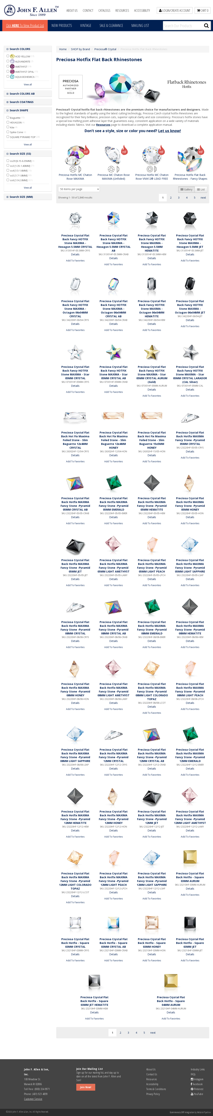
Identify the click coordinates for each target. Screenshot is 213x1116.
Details (75, 254)
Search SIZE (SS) (20, 153)
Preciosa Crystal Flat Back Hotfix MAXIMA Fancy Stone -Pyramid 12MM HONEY (113, 817)
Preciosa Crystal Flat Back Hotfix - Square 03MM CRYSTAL (75, 942)
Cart (202, 10)
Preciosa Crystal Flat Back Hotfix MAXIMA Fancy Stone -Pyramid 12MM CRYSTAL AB (152, 755)
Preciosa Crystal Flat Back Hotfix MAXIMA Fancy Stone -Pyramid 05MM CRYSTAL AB (75, 503)
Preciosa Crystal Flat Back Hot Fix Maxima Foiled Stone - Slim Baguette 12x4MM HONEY (113, 440)
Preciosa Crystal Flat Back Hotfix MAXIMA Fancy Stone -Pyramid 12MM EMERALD (190, 755)
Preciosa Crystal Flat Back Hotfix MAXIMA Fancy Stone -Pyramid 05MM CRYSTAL (190, 438)
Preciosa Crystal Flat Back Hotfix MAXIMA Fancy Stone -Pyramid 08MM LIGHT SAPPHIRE (75, 755)
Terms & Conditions (156, 1089)
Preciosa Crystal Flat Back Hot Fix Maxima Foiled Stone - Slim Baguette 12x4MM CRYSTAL (75, 440)
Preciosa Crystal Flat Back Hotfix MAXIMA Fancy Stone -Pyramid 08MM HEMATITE (190, 627)
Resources (122, 10)
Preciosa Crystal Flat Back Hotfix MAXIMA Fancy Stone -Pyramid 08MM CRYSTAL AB (113, 627)
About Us (72, 10)
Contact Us (151, 1074)
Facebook (197, 1084)
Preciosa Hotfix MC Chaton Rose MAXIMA (75, 176)
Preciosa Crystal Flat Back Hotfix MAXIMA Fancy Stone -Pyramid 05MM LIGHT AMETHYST (114, 565)
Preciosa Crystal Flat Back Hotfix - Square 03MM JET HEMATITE (94, 1001)
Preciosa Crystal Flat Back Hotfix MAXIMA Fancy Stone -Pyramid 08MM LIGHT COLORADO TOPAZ (152, 691)
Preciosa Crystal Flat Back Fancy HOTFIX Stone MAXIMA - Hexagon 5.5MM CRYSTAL (75, 241)
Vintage (85, 25)
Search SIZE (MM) (21, 197)
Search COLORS (19, 49)
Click (25, 25)
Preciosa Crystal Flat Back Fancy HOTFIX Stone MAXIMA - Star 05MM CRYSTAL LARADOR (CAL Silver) (190, 374)
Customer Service (33, 1099)
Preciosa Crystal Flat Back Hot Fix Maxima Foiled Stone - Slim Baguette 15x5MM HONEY (152, 440)
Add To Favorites (75, 260)
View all (28, 84)
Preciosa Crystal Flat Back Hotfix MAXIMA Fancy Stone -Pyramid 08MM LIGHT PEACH (190, 689)
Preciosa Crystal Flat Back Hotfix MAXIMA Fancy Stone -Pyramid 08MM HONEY (75, 689)
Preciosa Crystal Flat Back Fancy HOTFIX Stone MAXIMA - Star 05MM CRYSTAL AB (113, 372)
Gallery (186, 189)
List (201, 189)
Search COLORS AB (22, 93)
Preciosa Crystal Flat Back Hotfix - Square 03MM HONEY (152, 942)
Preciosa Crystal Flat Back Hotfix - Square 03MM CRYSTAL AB (114, 942)
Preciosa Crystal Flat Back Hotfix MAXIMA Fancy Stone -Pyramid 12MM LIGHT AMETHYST (190, 817)
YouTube (197, 1094)
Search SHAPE (18, 110)
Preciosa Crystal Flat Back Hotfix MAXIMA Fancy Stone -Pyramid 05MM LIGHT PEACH (152, 565)
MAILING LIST (140, 25)
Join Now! (85, 1087)
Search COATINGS (21, 102)
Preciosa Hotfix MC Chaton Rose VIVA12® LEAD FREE (152, 176)
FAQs (193, 1074)
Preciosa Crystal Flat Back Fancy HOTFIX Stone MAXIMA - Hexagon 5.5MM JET (190, 241)
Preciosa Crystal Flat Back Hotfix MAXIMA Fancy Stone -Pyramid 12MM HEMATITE (75, 817)
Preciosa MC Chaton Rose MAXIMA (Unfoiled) (114, 176)
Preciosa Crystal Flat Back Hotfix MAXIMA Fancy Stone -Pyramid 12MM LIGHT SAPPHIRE (152, 879)
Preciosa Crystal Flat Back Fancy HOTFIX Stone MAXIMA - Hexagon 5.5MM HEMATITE (152, 243)
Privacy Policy (153, 1094)
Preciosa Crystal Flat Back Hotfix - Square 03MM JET (190, 942)
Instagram (197, 1079)
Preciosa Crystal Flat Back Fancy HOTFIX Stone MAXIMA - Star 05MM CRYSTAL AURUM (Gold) (151, 374)
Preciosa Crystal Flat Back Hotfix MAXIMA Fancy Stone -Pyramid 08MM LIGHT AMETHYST (114, 689)
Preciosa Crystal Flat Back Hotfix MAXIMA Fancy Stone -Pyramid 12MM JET (152, 817)
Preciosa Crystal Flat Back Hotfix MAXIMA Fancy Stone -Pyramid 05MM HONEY (190, 503)
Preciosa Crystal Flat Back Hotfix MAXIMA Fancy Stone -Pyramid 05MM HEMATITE (152, 503)
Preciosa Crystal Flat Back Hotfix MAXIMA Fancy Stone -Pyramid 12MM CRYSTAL (113, 755)
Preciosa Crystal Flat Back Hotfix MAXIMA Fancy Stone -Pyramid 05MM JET (75, 565)
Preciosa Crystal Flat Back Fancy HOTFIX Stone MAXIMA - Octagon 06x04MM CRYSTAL (75, 308)
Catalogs (104, 10)
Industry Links (198, 1069)
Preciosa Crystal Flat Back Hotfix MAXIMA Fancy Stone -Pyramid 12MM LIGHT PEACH (113, 879)
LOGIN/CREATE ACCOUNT (174, 10)
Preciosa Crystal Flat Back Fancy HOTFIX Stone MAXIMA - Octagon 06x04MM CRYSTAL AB (114, 308)
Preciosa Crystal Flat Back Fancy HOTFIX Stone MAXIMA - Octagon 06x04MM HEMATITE (152, 308)
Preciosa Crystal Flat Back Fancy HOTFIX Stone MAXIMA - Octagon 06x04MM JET (190, 306)
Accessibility (142, 10)
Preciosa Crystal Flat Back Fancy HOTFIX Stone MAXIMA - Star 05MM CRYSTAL (75, 372)
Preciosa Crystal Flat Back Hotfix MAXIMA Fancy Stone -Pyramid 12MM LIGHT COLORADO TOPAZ (75, 881)
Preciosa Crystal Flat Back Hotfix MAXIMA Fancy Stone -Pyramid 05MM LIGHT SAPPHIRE (190, 565)
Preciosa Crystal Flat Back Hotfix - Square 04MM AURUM (171, 1001)
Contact (88, 10)
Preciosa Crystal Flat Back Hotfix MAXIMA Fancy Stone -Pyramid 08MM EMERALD (152, 627)
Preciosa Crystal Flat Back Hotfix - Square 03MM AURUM (190, 877)
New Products (61, 25)
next (203, 197)
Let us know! (169, 130)
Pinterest (197, 1089)
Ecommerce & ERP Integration (182, 1112)
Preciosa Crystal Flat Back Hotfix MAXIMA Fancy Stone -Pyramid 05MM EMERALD (113, 503)
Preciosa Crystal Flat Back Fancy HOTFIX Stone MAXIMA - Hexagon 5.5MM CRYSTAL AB (114, 243)
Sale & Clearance (111, 25)
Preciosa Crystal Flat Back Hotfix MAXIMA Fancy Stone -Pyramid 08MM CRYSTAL (75, 627)
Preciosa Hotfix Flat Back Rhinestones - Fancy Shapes (190, 176)
